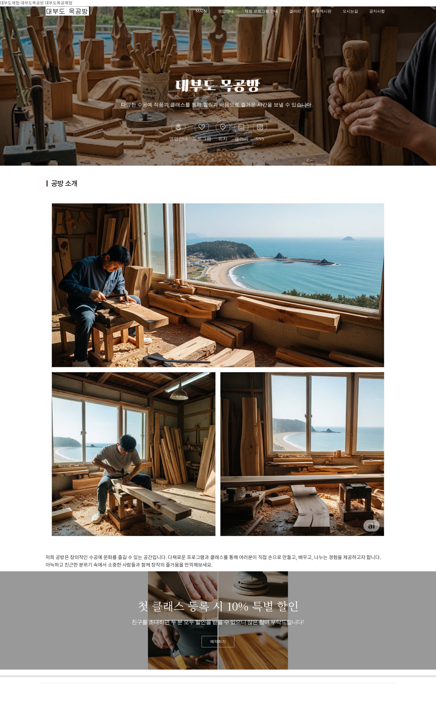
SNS (260, 130)
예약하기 (218, 642)
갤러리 (295, 11)
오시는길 (350, 11)
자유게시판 (321, 11)
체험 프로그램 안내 (261, 11)
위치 (223, 130)
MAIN (201, 11)
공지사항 (377, 11)
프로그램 (201, 130)
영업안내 (226, 11)
